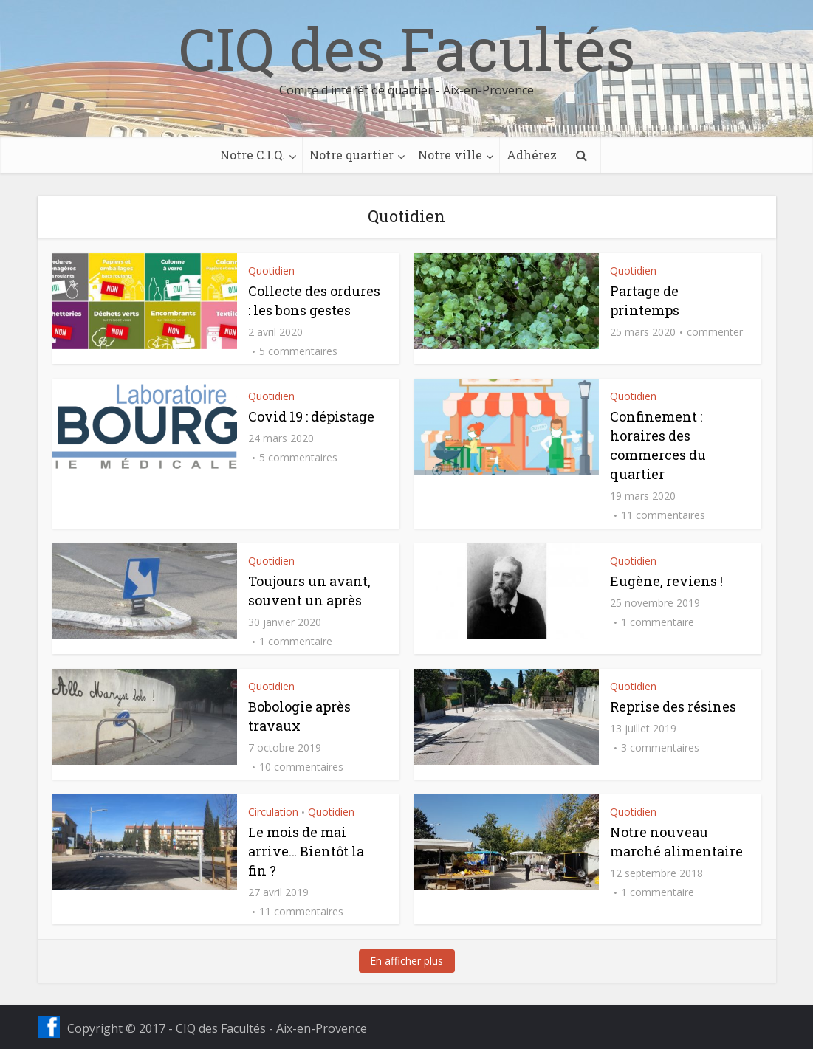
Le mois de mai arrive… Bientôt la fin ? (306, 851)
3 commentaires (660, 747)
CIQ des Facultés (407, 48)
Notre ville (450, 154)
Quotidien (271, 271)
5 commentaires (298, 351)
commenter (715, 332)
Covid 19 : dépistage (311, 416)
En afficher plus (406, 961)
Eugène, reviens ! (666, 581)
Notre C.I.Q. (252, 154)
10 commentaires (301, 767)
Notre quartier (351, 154)
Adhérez (532, 154)
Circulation (273, 812)
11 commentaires (663, 515)
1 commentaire (295, 641)
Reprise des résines (673, 706)
